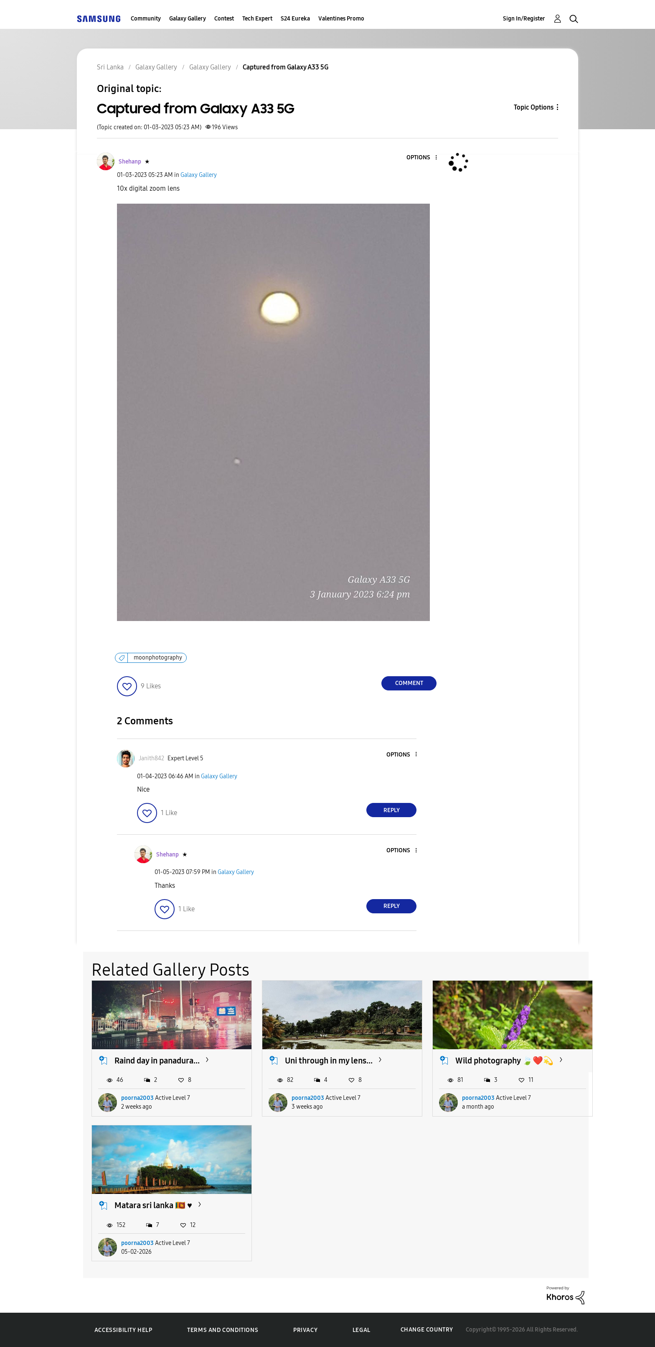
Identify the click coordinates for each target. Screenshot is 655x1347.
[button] (422, 158)
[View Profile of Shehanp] (130, 161)
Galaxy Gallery (187, 18)
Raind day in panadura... (157, 1061)
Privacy (305, 1330)
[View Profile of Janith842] (151, 758)
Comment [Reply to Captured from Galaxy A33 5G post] (409, 683)
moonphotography (158, 657)
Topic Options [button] (533, 107)
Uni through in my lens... (329, 1061)
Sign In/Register (524, 18)
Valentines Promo (341, 18)
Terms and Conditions (222, 1330)
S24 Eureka (295, 18)
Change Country (427, 1329)
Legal (362, 1330)
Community (146, 18)
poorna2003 (137, 1098)
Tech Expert (257, 18)
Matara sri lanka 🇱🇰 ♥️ (153, 1205)
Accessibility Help (123, 1330)
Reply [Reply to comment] (391, 810)
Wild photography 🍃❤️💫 (504, 1061)
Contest (224, 18)
